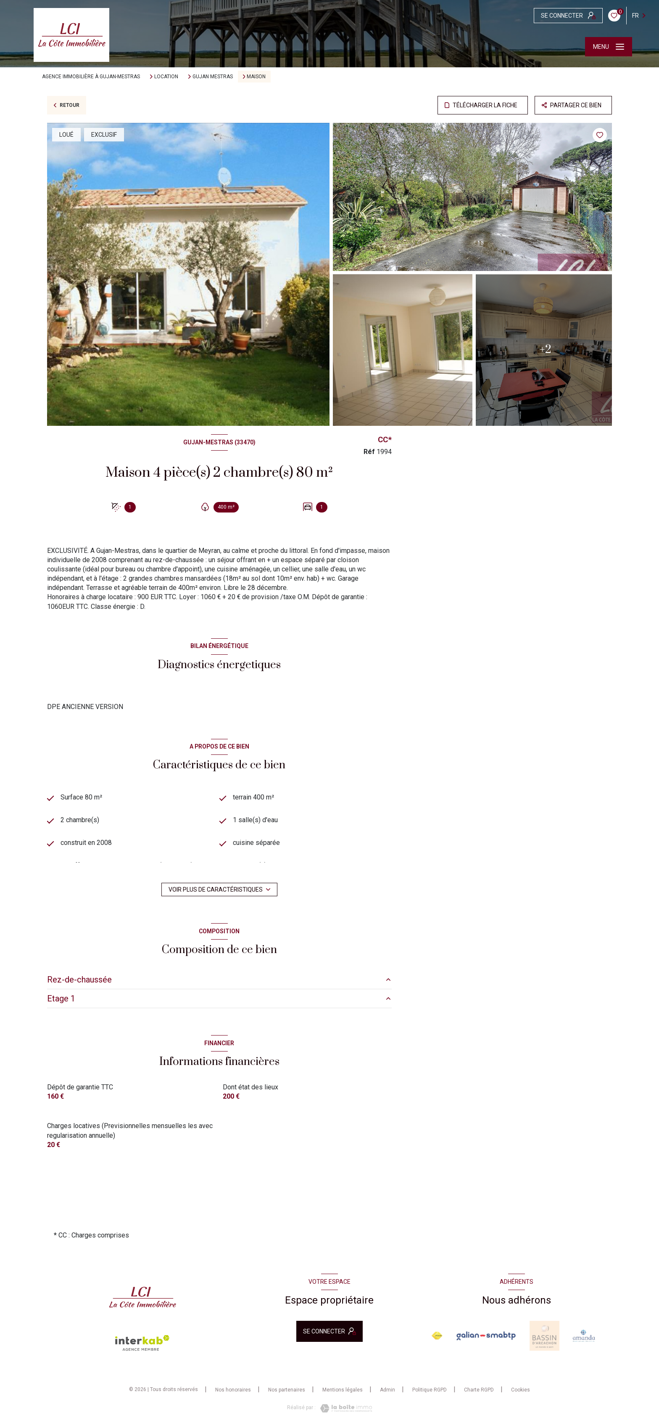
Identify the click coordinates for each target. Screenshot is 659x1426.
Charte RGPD (479, 1390)
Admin (387, 1390)
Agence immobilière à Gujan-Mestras (91, 77)
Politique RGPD (429, 1390)
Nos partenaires (286, 1390)
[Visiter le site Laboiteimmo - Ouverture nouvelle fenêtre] (344, 1409)
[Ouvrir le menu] (608, 46)
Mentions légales (342, 1390)
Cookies (520, 1390)
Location (166, 76)
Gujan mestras (212, 76)
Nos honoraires (233, 1390)
